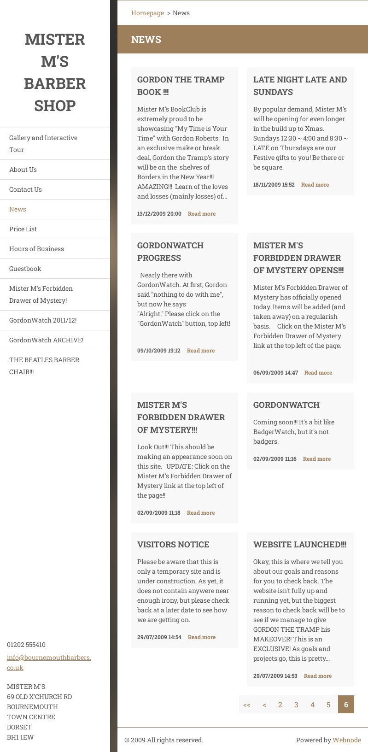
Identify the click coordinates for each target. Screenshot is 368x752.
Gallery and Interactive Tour (43, 143)
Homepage (147, 12)
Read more (202, 213)
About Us (23, 169)
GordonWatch (286, 404)
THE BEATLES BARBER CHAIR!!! (44, 365)
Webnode (347, 739)
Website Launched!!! (299, 544)
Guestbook (25, 268)
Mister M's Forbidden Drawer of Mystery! (41, 294)
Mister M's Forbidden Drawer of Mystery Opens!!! (298, 258)
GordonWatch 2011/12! (42, 320)
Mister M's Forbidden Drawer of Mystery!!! (181, 417)
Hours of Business (36, 248)
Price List (23, 228)
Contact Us (25, 189)
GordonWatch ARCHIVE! (46, 339)
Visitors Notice (173, 544)
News (17, 209)
